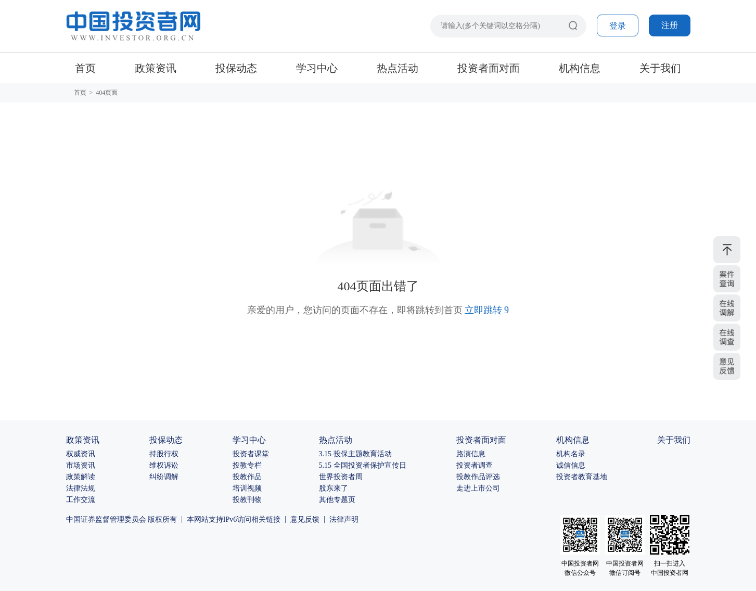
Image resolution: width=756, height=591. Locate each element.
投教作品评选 (478, 477)
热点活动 (397, 68)
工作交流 (80, 500)
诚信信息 (570, 465)
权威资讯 (80, 454)
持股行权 (163, 454)
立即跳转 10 (486, 310)
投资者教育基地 (581, 477)
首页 (85, 68)
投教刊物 (247, 500)
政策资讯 (155, 68)
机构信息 (579, 68)
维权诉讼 (163, 465)
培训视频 (247, 488)
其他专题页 (337, 500)
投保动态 (236, 68)
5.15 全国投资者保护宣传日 (362, 465)
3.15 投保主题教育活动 (355, 454)
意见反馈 (304, 519)
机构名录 (570, 454)
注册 (669, 25)
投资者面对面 (488, 68)
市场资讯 (80, 465)
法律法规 (80, 488)
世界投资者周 (341, 477)
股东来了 (333, 488)
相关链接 (265, 519)
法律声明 (343, 519)
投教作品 (247, 477)
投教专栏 (247, 465)
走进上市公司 (478, 488)
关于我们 (660, 68)
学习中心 (317, 68)
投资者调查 (474, 465)
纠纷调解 (163, 477)
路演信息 (470, 454)
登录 (617, 25)
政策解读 (80, 477)
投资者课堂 (251, 454)
